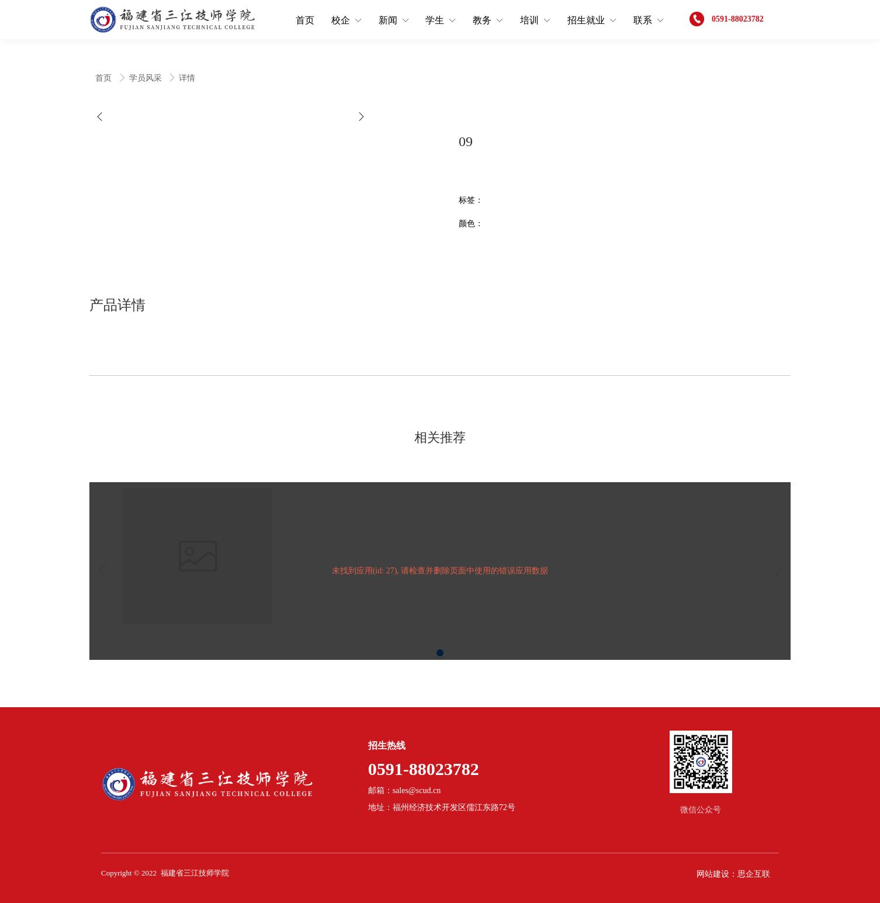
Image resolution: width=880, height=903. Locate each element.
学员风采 (146, 78)
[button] (99, 116)
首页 (104, 78)
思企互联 (753, 874)
